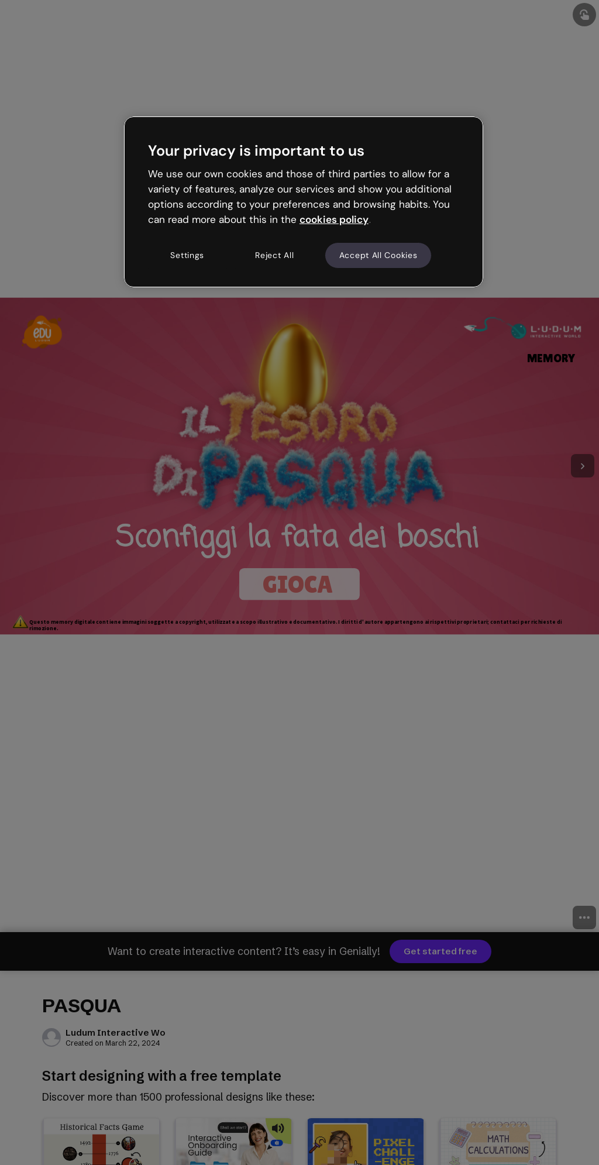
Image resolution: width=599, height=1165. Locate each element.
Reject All (274, 255)
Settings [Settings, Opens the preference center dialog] (187, 255)
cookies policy (334, 219)
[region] (303, 201)
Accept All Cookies (378, 255)
